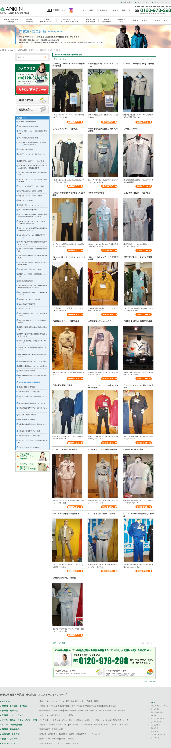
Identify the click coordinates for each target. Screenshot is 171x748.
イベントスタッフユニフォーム (51, 743)
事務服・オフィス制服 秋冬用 (76, 706)
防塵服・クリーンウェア (12, 715)
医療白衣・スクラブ (10, 734)
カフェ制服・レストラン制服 (80, 725)
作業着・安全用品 (10, 710)
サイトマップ (142, 2)
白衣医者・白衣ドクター (49, 734)
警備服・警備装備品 (10, 729)
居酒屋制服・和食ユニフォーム (105, 725)
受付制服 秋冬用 (109, 706)
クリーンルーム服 (46, 715)
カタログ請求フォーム (118, 670)
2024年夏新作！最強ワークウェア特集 (31, 161)
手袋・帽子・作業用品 (25, 200)
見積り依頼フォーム (66, 670)
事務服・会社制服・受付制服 (14, 706)
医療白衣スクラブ (121, 20)
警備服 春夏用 (45, 729)
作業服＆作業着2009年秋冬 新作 (29, 431)
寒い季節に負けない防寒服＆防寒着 (30, 191)
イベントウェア (161, 20)
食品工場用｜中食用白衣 (26, 304)
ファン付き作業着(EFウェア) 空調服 (31, 186)
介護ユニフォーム (140, 20)
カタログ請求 (32, 89)
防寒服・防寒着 (70, 710)
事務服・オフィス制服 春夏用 (51, 706)
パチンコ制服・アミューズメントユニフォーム (68, 720)
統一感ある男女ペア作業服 (27, 415)
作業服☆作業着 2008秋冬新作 (29, 436)
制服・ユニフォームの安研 (159, 706)
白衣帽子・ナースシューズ (90, 734)
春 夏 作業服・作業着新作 (27, 387)
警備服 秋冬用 (57, 729)
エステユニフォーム (120, 720)
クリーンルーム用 (24, 308)
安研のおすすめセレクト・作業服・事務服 (82, 701)
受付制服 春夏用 (95, 706)
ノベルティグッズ (73, 743)
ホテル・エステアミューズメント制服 (69, 20)
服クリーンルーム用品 (64, 715)
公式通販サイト (56, 10)
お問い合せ (32, 109)
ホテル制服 (43, 720)
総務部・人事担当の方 (122, 10)
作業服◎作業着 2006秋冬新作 (29, 447)
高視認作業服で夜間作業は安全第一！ (31, 269)
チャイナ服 (124, 725)
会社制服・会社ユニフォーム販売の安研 (13, 50)
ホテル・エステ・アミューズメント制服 (19, 720)
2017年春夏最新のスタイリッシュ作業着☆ (32, 361)
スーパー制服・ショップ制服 (99, 720)
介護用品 (70, 739)
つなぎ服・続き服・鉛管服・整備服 (30, 196)
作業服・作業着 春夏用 (26, 371)
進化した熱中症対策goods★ (27, 210)
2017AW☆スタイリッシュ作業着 (29, 299)
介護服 (63, 739)
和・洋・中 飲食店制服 (12, 725)
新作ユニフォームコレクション (51, 701)
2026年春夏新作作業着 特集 (28, 126)
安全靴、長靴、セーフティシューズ (30, 205)
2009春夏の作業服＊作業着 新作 (29, 382)
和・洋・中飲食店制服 (90, 20)
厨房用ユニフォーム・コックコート (53, 725)
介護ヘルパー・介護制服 (49, 739)
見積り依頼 (32, 100)
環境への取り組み (157, 712)
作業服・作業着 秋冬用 (26, 419)
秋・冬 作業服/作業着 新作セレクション (31, 403)
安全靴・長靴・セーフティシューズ (92, 710)
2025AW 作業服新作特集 (27, 121)
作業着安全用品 (29, 20)
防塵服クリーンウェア (46, 20)
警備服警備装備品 (106, 20)
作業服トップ (33, 50)
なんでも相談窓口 (157, 722)
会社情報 (126, 2)
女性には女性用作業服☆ (26, 281)
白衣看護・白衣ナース (69, 734)
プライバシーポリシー (163, 2)
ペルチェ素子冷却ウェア (26, 149)
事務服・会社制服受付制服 (11, 20)
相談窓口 (103, 10)
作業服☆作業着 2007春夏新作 (29, 392)
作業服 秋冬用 (57, 710)
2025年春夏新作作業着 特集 (28, 138)
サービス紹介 (88, 10)
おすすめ (6, 701)
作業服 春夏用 (45, 710)
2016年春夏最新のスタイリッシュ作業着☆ (32, 366)
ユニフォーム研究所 (157, 718)
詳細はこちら (75, 122)
